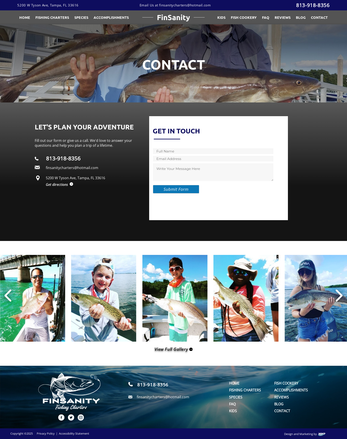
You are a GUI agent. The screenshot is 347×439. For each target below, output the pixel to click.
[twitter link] (69, 419)
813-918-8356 (313, 5)
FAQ (265, 17)
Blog (301, 17)
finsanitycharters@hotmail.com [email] (163, 397)
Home (24, 17)
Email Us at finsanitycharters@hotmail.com (175, 5)
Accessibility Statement (74, 433)
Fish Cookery (244, 17)
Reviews (283, 17)
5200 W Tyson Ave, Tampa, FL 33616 (48, 5)
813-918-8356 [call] (152, 384)
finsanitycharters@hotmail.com (72, 167)
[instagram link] (79, 419)
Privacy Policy (46, 433)
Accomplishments (291, 390)
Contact (319, 17)
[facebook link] (60, 419)
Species (81, 17)
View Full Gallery (173, 349)
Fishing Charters (52, 17)
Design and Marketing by (305, 434)
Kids (221, 17)
